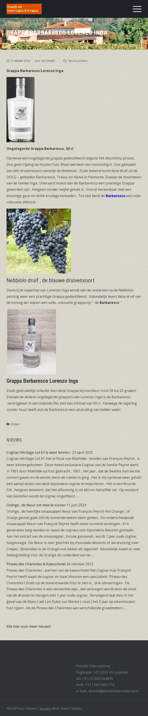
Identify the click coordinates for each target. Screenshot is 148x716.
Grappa (15, 424)
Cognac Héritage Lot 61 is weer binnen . (39, 452)
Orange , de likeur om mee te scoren (36, 505)
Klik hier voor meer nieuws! (29, 626)
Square (45, 708)
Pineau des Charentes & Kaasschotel (36, 564)
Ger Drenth (47, 61)
